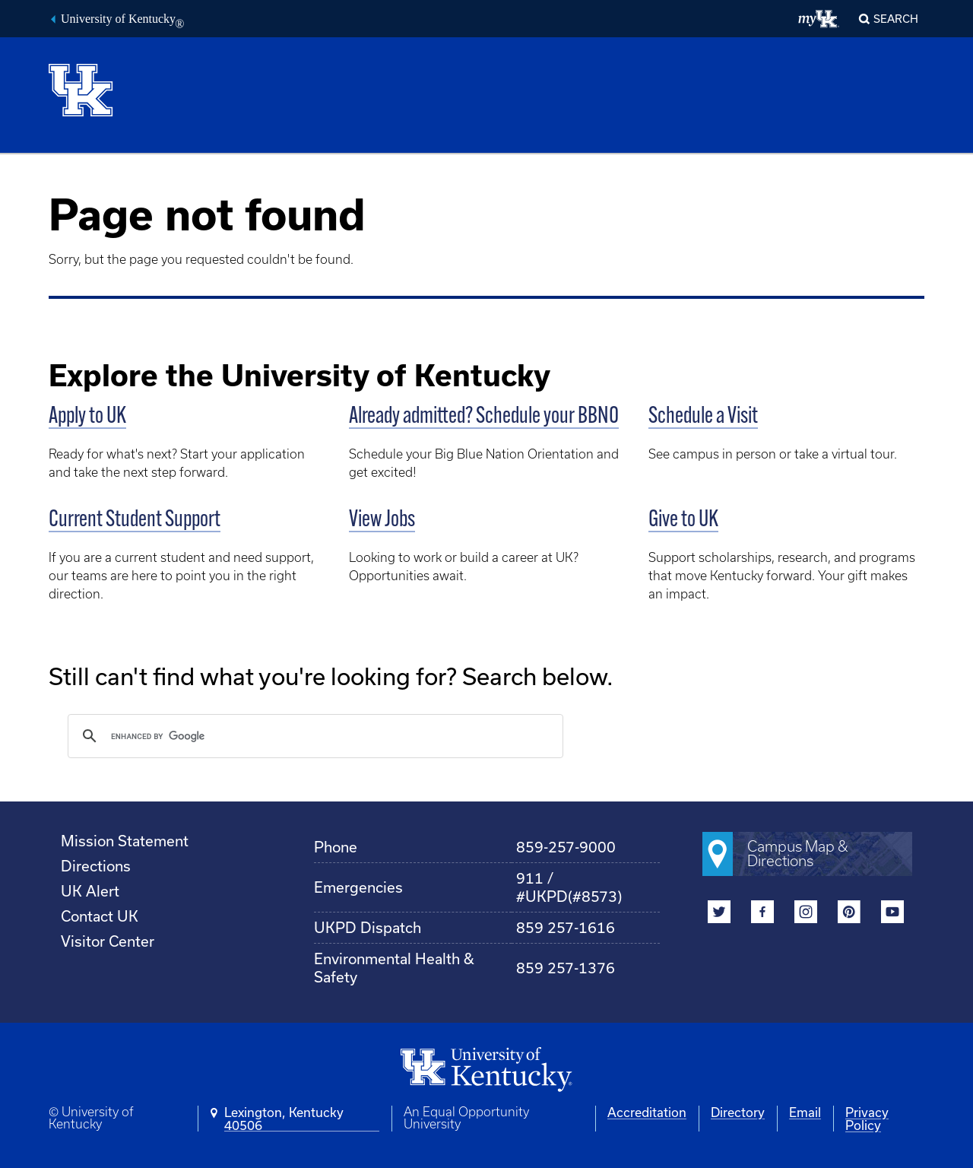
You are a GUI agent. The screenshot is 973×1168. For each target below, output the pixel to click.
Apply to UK (87, 417)
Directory (738, 1112)
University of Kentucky (122, 20)
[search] (313, 736)
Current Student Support (134, 520)
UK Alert (90, 891)
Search (895, 18)
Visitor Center (107, 941)
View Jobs (382, 520)
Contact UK (99, 916)
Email (805, 1112)
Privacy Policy (867, 1118)
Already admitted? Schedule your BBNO (484, 417)
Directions (96, 865)
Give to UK (683, 520)
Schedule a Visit (703, 417)
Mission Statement (125, 840)
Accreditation (646, 1112)
